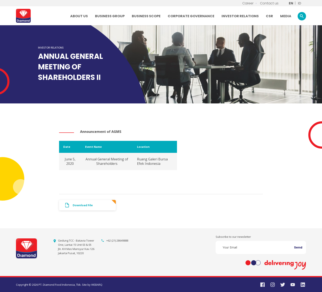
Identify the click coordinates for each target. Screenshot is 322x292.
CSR (269, 16)
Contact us (269, 3)
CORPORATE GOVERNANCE (191, 16)
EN (291, 3)
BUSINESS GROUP (110, 16)
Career (247, 3)
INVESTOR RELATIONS (240, 16)
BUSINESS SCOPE (146, 16)
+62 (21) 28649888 (117, 240)
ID (299, 3)
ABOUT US (79, 16)
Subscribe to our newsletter (233, 237)
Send (298, 247)
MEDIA (285, 16)
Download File (83, 205)
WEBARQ (96, 285)
